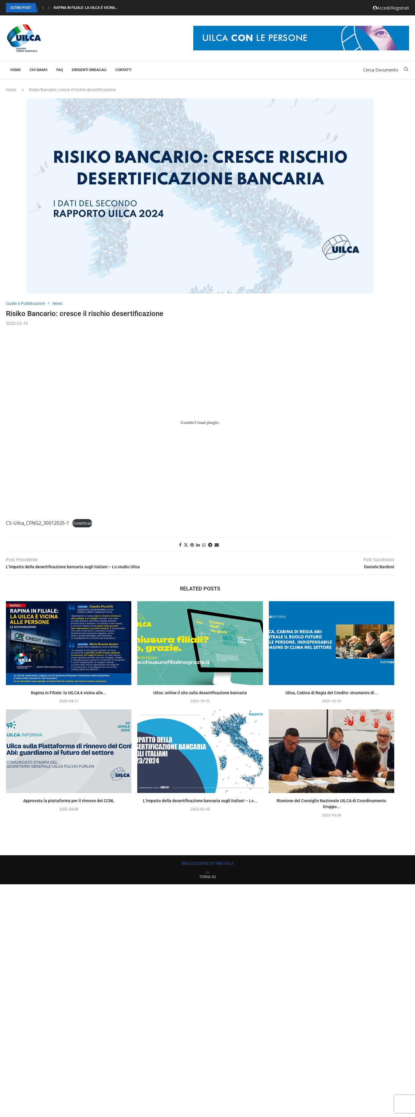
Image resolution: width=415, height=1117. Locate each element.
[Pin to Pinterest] (192, 545)
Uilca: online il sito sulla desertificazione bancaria (200, 692)
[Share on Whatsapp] (204, 545)
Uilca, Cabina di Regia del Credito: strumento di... (331, 692)
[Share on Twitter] (186, 545)
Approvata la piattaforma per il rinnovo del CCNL (68, 800)
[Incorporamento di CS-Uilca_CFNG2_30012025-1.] (200, 423)
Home (15, 70)
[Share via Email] (217, 545)
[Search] (406, 70)
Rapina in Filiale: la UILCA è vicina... (86, 8)
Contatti (123, 70)
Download (82, 523)
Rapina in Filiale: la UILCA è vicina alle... (68, 692)
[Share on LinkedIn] (198, 545)
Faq (59, 70)
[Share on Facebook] (180, 545)
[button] (43, 7)
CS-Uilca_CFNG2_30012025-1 (37, 523)
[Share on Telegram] (210, 545)
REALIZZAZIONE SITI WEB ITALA (208, 863)
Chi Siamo (38, 70)
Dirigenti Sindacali (89, 70)
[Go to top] (207, 876)
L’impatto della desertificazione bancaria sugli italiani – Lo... (200, 800)
